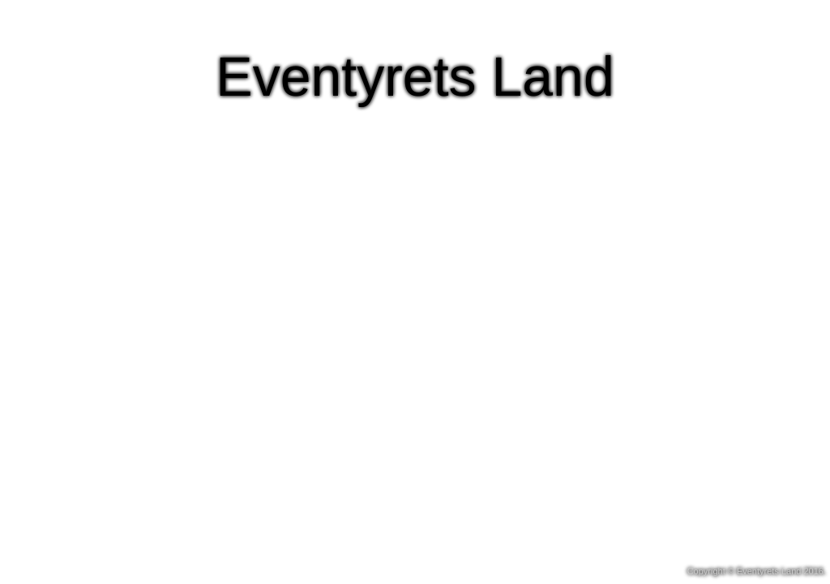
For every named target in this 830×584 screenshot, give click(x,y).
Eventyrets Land (415, 76)
